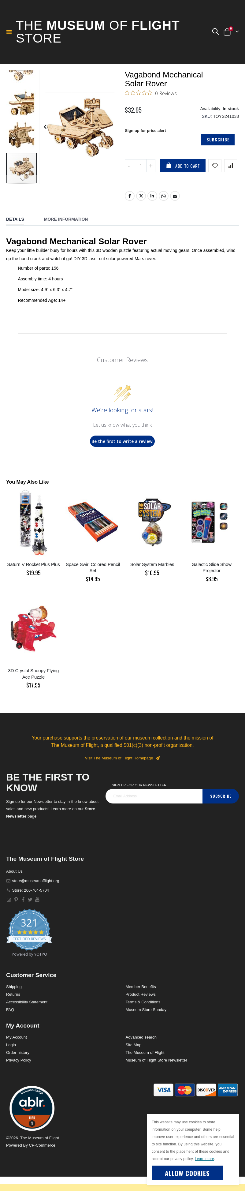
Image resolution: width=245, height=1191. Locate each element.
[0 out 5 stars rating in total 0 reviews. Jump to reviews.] (151, 103)
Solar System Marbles (152, 578)
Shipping (14, 1001)
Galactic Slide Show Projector (211, 581)
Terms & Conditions (143, 1016)
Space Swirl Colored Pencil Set (93, 581)
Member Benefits (141, 1001)
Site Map (134, 1059)
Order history (17, 1067)
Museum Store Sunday (146, 1024)
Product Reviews (141, 1008)
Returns (13, 1008)
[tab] (19, 234)
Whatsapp (164, 210)
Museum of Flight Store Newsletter (156, 1074)
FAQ (10, 1024)
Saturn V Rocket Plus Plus (33, 578)
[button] (215, 32)
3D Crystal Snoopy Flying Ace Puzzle (33, 688)
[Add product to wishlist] (214, 180)
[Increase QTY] (150, 180)
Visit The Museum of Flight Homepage (122, 772)
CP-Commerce (42, 1159)
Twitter (141, 210)
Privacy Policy (18, 1074)
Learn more (204, 1159)
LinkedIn (153, 210)
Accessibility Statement (26, 1016)
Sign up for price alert (147, 144)
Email (175, 210)
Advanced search (141, 1051)
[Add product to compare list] (230, 180)
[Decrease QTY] (129, 180)
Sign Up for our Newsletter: (139, 799)
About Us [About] (14, 885)
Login (11, 1059)
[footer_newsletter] (154, 810)
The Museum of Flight (145, 1067)
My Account (16, 1051)
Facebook (130, 210)
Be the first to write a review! (122, 456)
